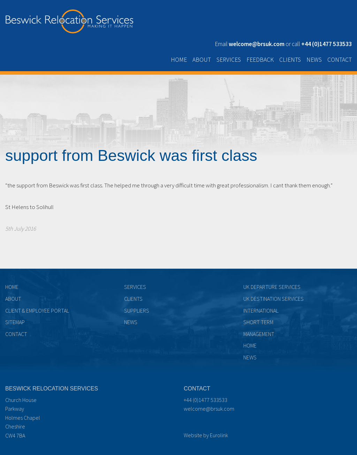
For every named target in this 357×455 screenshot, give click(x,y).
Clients (290, 60)
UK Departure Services (272, 286)
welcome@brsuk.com (209, 408)
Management (258, 333)
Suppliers (136, 310)
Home (179, 60)
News (314, 60)
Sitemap (15, 322)
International (261, 310)
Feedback (260, 60)
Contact (339, 60)
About (201, 60)
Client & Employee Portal (37, 310)
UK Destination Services (273, 298)
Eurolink (219, 435)
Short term (258, 322)
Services (229, 60)
